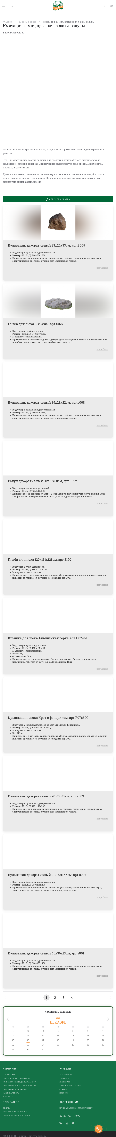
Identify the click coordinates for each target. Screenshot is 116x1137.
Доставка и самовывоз (15, 1108)
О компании (9, 1071)
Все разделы (65, 1071)
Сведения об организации (16, 1074)
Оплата (6, 1104)
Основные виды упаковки (16, 1111)
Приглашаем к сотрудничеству (19, 1082)
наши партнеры (11, 1089)
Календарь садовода (58, 1008)
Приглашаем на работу (15, 1085)
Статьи (63, 1085)
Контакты (8, 1093)
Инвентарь (65, 1078)
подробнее (102, 264)
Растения (64, 1074)
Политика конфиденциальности (20, 1078)
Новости (63, 1089)
